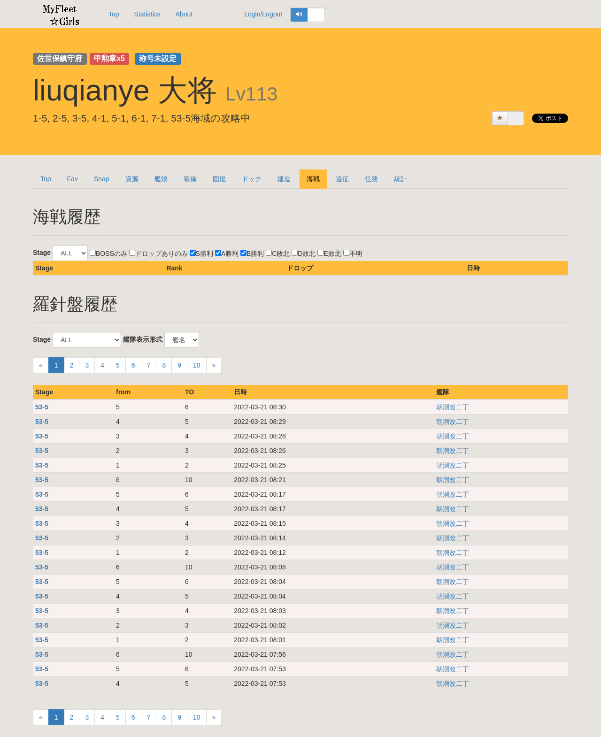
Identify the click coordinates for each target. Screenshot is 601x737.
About (184, 14)
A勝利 (227, 253)
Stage (42, 252)
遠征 (342, 179)
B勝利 (252, 253)
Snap (101, 179)
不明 (352, 253)
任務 (371, 179)
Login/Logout (263, 14)
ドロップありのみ (158, 253)
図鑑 (219, 179)
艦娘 (161, 179)
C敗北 (278, 253)
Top (113, 14)
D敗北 (304, 253)
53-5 (41, 407)
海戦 (313, 179)
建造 (284, 179)
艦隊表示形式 (142, 339)
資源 (132, 179)
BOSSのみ (108, 253)
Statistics (147, 14)
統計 (400, 179)
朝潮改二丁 (452, 407)
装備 (190, 179)
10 (196, 365)
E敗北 (329, 253)
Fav (72, 179)
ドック (252, 179)
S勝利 (201, 253)
